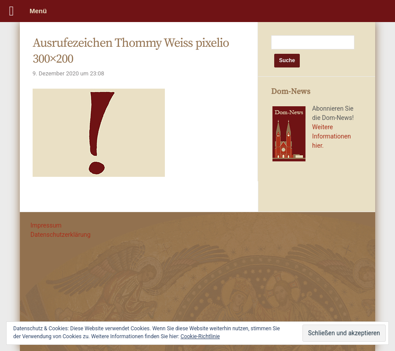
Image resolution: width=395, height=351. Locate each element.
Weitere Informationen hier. (331, 136)
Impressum (45, 225)
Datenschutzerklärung (60, 234)
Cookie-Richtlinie (200, 336)
